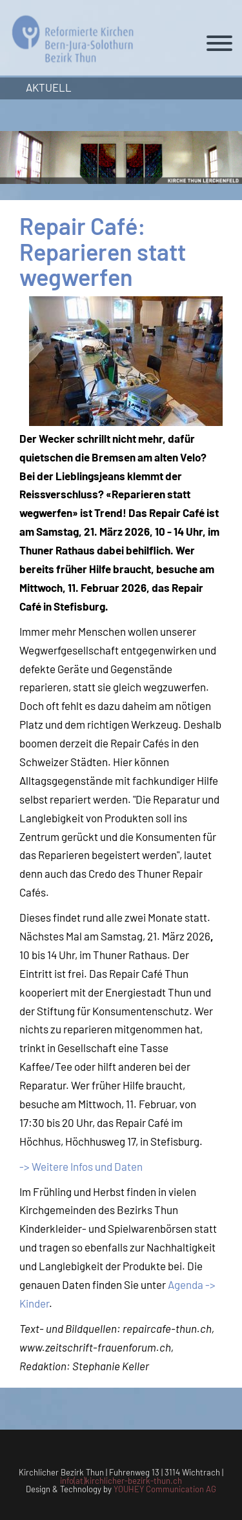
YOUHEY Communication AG (165, 1489)
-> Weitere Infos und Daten (81, 1166)
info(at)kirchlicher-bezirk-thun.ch (121, 1480)
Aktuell (49, 87)
